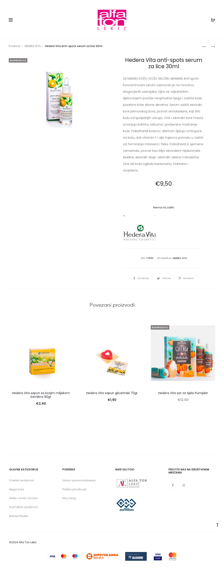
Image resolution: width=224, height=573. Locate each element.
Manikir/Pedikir (18, 517)
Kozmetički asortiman (23, 508)
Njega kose (16, 490)
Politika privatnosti (74, 490)
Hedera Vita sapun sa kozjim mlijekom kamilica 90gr (41, 396)
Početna (14, 47)
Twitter (164, 279)
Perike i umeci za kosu (23, 499)
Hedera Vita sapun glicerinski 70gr (112, 394)
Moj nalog (69, 499)
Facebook (140, 279)
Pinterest (187, 279)
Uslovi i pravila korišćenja (79, 482)
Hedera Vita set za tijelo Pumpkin (183, 394)
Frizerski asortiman (21, 482)
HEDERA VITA (32, 47)
